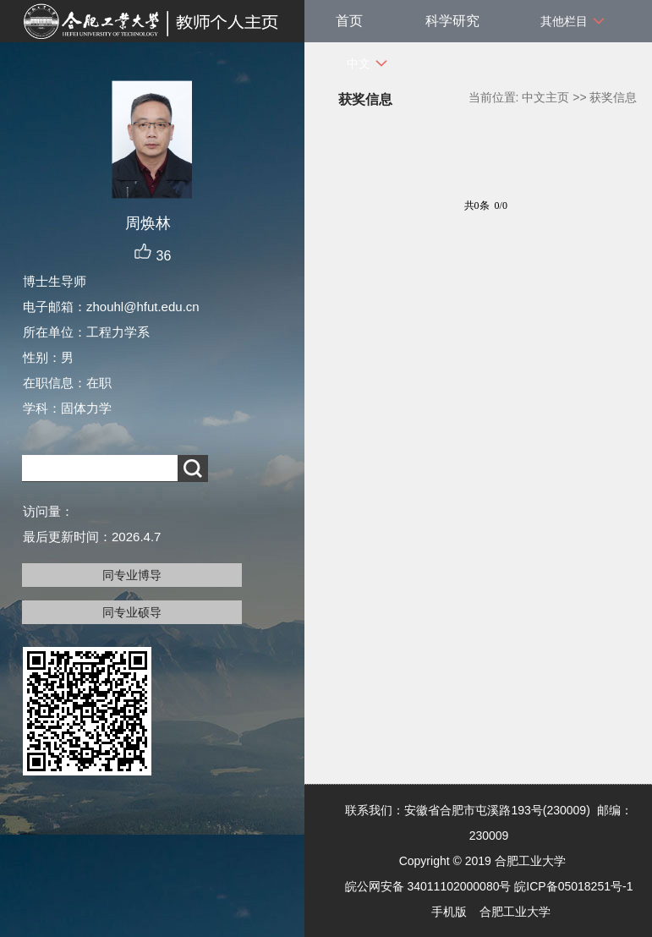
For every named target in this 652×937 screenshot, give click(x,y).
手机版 (449, 911)
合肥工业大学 (515, 911)
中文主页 (545, 97)
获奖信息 (613, 97)
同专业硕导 (132, 612)
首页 (349, 21)
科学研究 (452, 21)
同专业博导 (132, 575)
